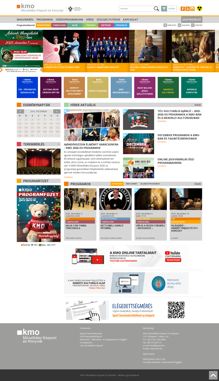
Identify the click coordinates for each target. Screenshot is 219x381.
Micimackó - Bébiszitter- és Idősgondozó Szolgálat (103, 339)
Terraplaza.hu (86, 342)
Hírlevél (170, 25)
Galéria (184, 25)
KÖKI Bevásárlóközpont (91, 336)
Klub (74, 25)
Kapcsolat (130, 19)
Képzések (106, 25)
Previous (2, 51)
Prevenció (121, 25)
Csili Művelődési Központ (91, 345)
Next (217, 51)
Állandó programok (152, 184)
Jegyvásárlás (192, 19)
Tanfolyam (59, 25)
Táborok (90, 25)
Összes (198, 105)
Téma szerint (134, 184)
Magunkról (25, 19)
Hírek (90, 19)
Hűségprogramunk (69, 19)
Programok (45, 19)
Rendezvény (43, 25)
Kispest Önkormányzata (91, 333)
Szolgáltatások (108, 19)
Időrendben (119, 184)
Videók (196, 25)
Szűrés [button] (171, 8)
